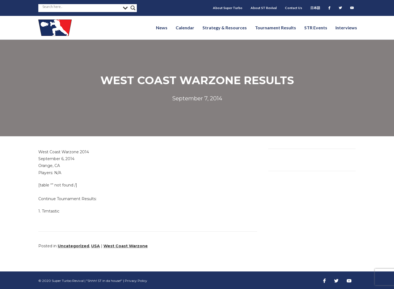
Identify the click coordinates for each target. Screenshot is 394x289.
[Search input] (81, 6)
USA (95, 245)
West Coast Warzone (125, 245)
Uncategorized (73, 245)
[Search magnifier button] (133, 8)
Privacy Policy (136, 281)
